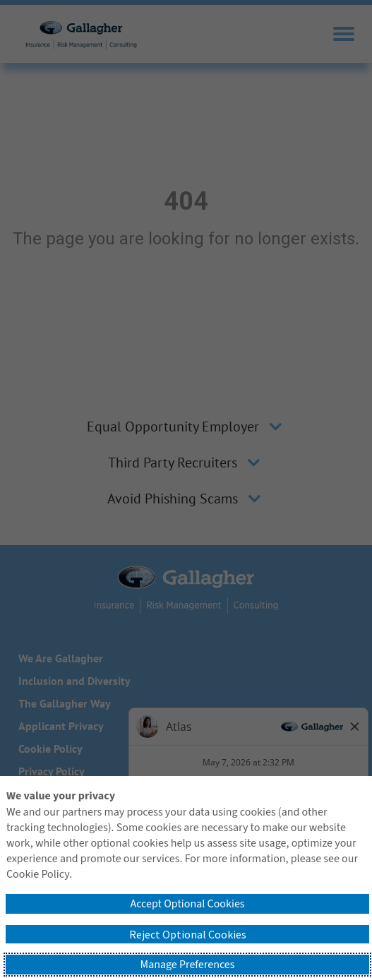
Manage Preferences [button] (187, 964)
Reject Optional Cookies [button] (187, 934)
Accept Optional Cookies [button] (187, 904)
